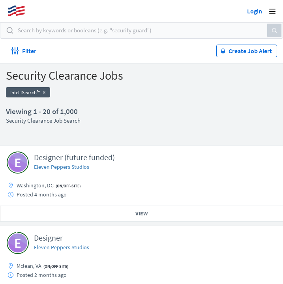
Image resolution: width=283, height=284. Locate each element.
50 (186, 220)
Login (254, 11)
